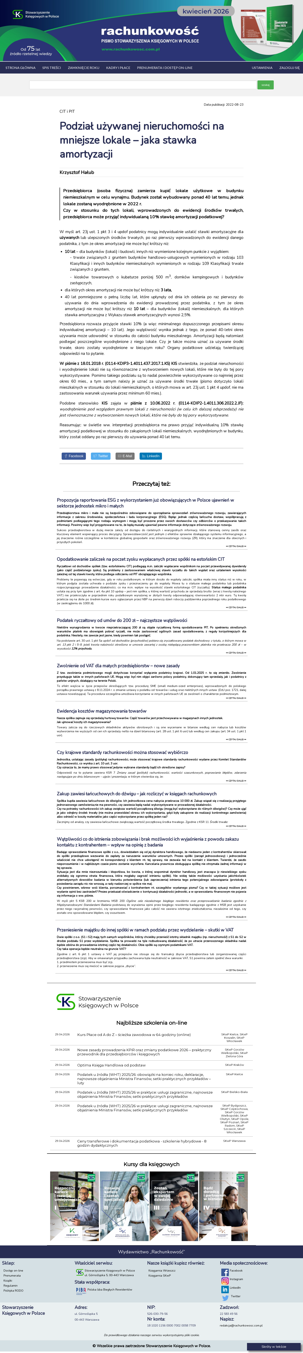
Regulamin (11, 1287)
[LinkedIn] (165, 457)
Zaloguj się (289, 68)
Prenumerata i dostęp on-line (164, 68)
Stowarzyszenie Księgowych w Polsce (110, 1272)
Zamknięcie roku (83, 68)
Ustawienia (262, 68)
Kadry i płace (118, 68)
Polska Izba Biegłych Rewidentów (110, 1291)
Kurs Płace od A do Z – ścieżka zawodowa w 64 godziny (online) (134, 1036)
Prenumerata (12, 1277)
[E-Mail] (135, 457)
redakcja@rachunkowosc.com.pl (241, 1327)
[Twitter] (107, 457)
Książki (8, 1282)
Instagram (236, 1281)
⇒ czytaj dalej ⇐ (236, 547)
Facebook (236, 1272)
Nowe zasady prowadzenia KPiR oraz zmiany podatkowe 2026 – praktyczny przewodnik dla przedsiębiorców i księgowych (144, 1053)
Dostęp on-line (13, 1272)
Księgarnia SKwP (160, 1277)
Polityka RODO (13, 1292)
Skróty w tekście (274, 1346)
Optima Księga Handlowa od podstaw (111, 1067)
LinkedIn (235, 1289)
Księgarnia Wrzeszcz (162, 1272)
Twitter (236, 1298)
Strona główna (21, 68)
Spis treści (51, 68)
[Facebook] (76, 457)
